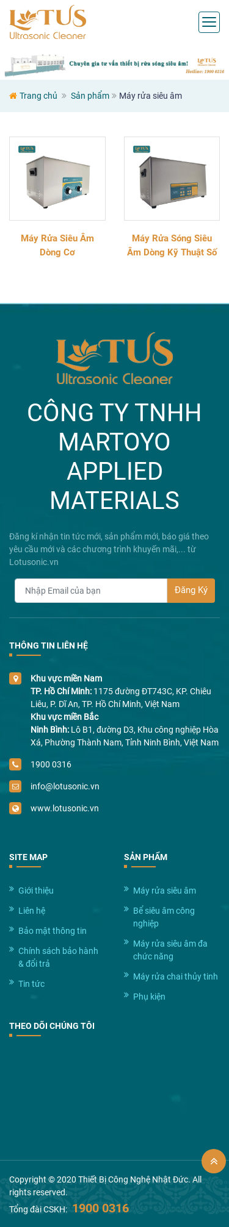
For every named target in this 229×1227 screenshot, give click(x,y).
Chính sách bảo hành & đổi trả (58, 957)
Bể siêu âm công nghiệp (164, 917)
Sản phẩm (90, 96)
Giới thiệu (36, 890)
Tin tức (31, 984)
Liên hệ (31, 911)
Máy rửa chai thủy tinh (175, 976)
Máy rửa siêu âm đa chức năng (170, 950)
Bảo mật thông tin (52, 931)
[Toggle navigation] (209, 22)
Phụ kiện (149, 996)
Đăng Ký (191, 590)
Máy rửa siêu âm (164, 890)
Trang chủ (38, 96)
